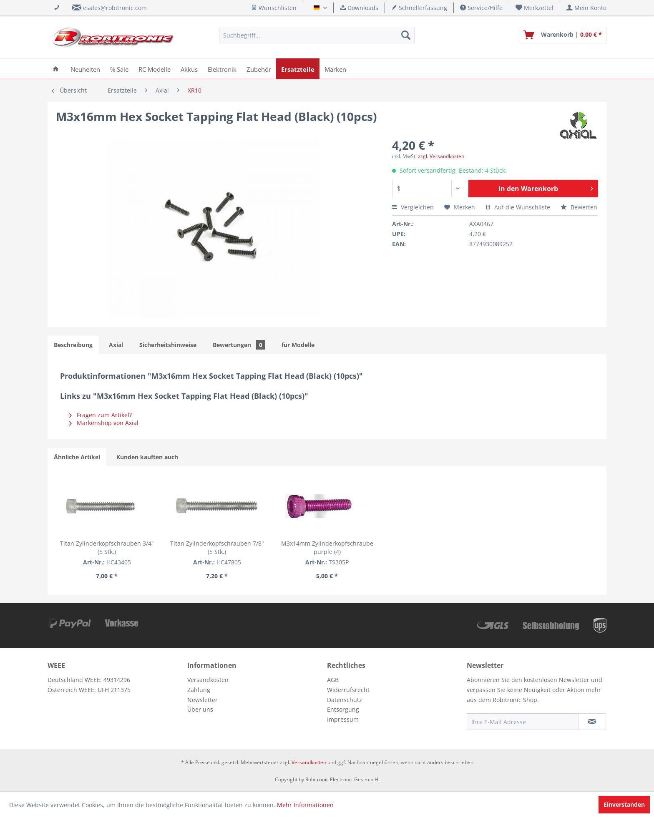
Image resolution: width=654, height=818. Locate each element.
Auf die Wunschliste (517, 207)
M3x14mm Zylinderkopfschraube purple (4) (327, 547)
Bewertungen (239, 345)
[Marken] (335, 68)
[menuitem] (534, 8)
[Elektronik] (222, 68)
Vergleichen (413, 207)
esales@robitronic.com (115, 8)
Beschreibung (73, 345)
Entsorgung (343, 709)
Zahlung (198, 690)
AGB (333, 680)
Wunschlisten (274, 8)
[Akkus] (189, 68)
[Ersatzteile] (297, 68)
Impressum (343, 719)
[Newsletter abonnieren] (592, 721)
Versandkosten (208, 680)
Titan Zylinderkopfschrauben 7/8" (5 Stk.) (217, 547)
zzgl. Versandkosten (441, 156)
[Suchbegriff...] (317, 35)
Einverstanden (624, 804)
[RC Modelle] (154, 68)
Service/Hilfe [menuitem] (481, 8)
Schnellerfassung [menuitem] (419, 8)
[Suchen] (406, 35)
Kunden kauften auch (147, 457)
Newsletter (202, 700)
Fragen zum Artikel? (100, 415)
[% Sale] (119, 68)
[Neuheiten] (85, 68)
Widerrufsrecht (348, 690)
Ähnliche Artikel (77, 457)
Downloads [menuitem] (359, 8)
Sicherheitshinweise (167, 345)
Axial (116, 345)
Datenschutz (344, 700)
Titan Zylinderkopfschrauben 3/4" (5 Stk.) (107, 547)
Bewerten (579, 207)
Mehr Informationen (305, 805)
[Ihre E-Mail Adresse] (523, 721)
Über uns (200, 709)
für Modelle (298, 345)
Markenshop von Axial (103, 423)
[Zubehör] (258, 68)
